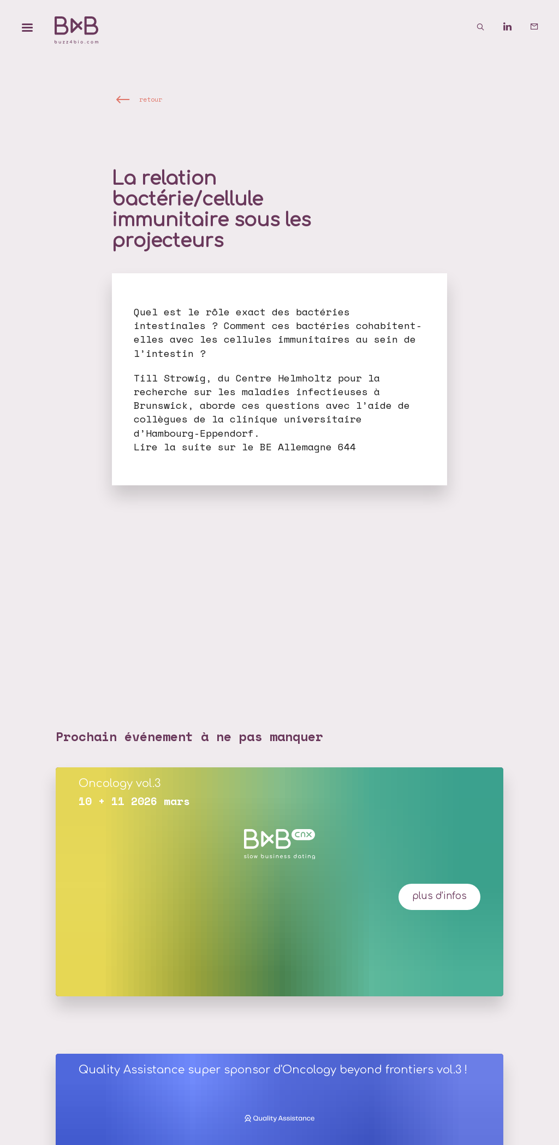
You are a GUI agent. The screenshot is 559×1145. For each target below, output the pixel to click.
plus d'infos (439, 896)
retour (150, 99)
